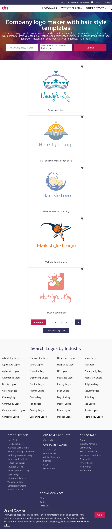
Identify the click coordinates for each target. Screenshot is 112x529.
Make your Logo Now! (56, 330)
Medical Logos (64, 416)
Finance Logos (37, 390)
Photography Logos (94, 370)
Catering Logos (9, 390)
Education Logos (38, 370)
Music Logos (91, 357)
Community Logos (11, 403)
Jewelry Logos (64, 383)
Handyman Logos (66, 357)
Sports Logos (91, 409)
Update (90, 47)
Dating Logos (36, 364)
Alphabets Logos (10, 370)
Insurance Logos (65, 377)
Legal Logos (63, 390)
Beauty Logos (9, 383)
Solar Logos (90, 396)
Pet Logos (89, 364)
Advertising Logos (11, 357)
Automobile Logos (11, 377)
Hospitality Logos (66, 364)
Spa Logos (90, 403)
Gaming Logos (37, 409)
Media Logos (63, 409)
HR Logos (62, 370)
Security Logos (92, 390)
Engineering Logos (39, 377)
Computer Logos (10, 416)
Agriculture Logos (11, 364)
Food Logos (35, 403)
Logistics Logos (64, 396)
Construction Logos (39, 357)
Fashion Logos (37, 383)
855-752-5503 (83, 2)
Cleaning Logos (9, 396)
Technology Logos (94, 416)
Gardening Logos (38, 416)
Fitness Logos (36, 396)
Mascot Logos (64, 403)
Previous (38, 322)
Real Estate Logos (93, 377)
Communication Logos (13, 409)
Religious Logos (92, 383)
